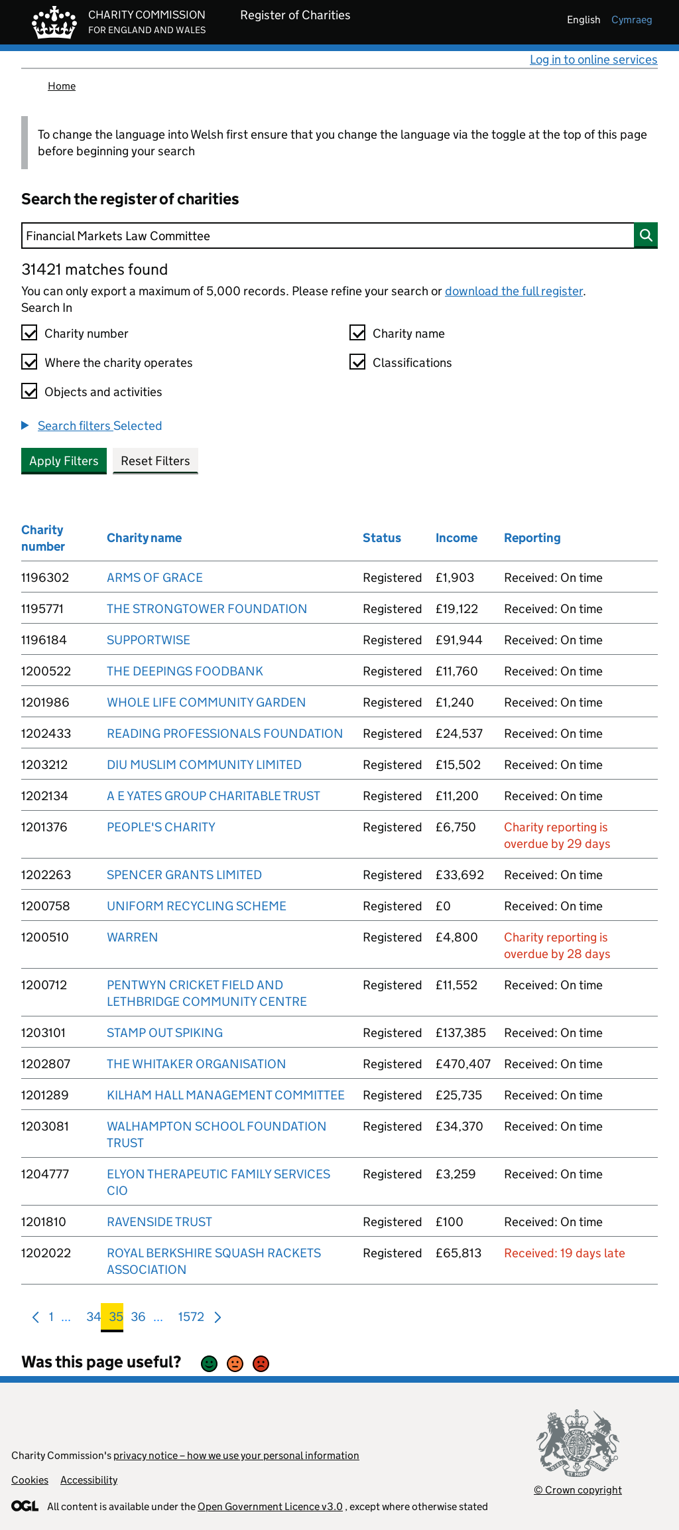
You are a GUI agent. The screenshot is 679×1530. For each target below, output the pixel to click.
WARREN (132, 937)
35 (116, 1319)
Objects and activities (103, 391)
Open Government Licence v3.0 (270, 1506)
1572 (191, 1319)
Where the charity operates (118, 362)
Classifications (412, 362)
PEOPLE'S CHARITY (161, 827)
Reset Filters (155, 460)
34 (93, 1319)
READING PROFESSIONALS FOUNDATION (225, 733)
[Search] (339, 235)
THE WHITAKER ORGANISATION (196, 1064)
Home (62, 86)
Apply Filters (64, 460)
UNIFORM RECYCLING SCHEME (196, 906)
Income (456, 537)
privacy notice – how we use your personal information (236, 1455)
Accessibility (88, 1480)
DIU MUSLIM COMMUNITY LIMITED (204, 764)
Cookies (29, 1480)
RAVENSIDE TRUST (159, 1221)
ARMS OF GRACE (155, 577)
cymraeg (631, 19)
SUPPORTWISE (148, 640)
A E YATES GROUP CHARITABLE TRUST (213, 795)
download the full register (514, 291)
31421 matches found (94, 269)
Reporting (532, 537)
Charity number (86, 333)
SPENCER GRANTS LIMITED (184, 874)
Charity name (409, 333)
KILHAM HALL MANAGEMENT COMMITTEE (226, 1095)
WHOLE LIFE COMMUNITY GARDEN (206, 702)
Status (382, 537)
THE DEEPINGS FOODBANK (185, 671)
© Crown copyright (578, 1490)
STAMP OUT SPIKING (165, 1032)
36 (138, 1319)
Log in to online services (594, 59)
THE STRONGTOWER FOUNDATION (207, 608)
